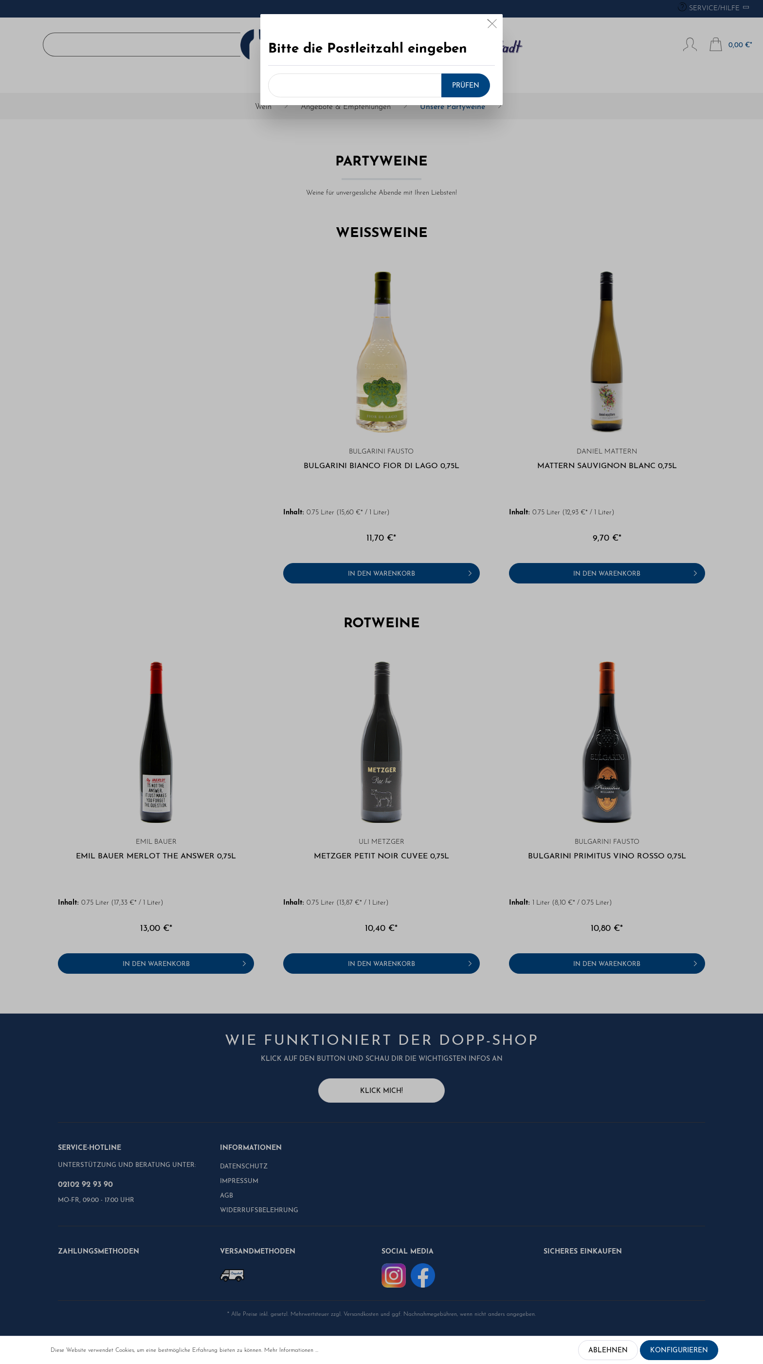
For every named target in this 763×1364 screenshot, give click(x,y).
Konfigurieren (679, 1350)
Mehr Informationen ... (291, 1350)
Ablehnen (608, 1350)
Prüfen (465, 86)
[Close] (492, 25)
